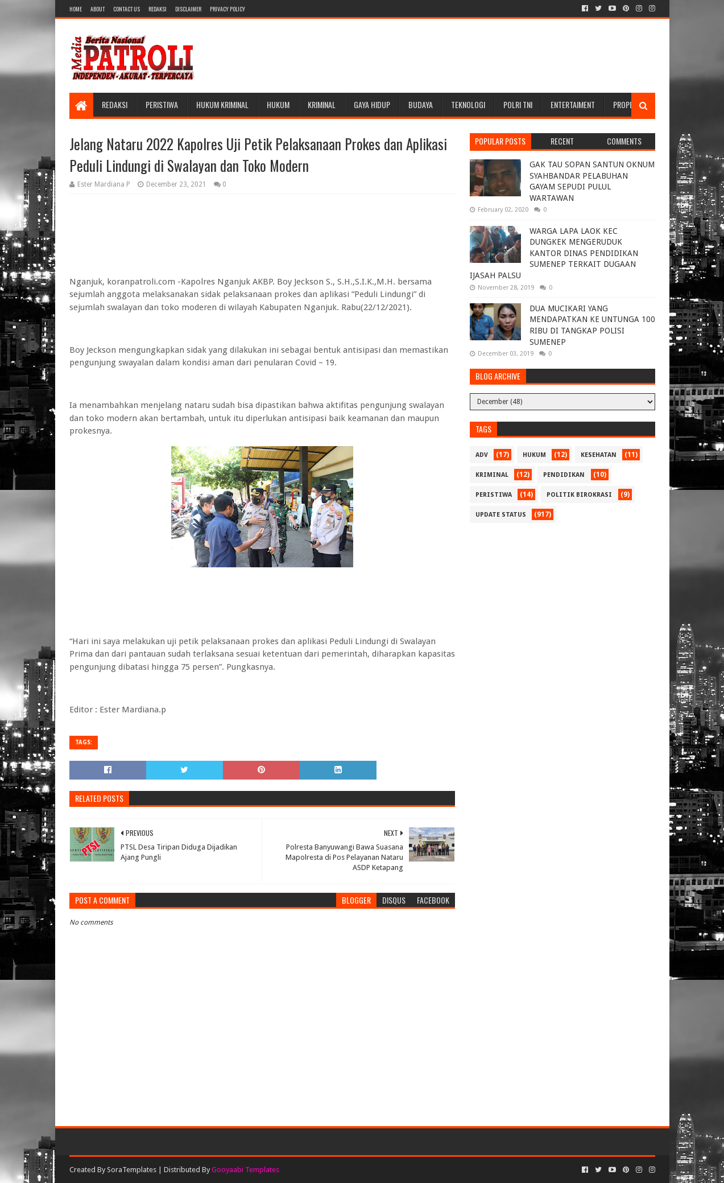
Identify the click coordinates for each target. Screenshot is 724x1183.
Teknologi (468, 104)
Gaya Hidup (372, 104)
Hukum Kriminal (222, 104)
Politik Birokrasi (579, 494)
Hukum (278, 104)
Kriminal (322, 104)
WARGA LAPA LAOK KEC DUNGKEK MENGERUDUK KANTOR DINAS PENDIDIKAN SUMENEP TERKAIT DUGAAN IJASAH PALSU (554, 253)
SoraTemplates (131, 1169)
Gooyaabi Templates (245, 1169)
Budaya (420, 104)
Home (75, 9)
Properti (628, 104)
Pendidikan (564, 475)
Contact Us (126, 9)
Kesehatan (599, 455)
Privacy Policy (227, 9)
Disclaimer (188, 9)
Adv (481, 455)
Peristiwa (162, 104)
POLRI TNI (517, 104)
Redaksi (157, 9)
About (97, 9)
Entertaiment (573, 104)
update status (500, 514)
